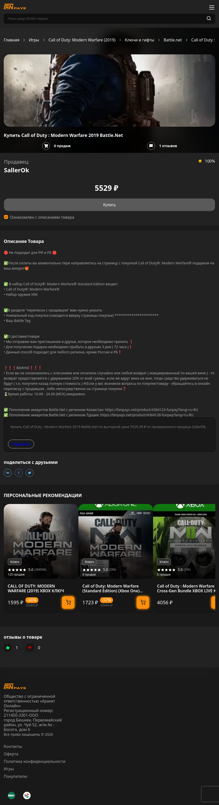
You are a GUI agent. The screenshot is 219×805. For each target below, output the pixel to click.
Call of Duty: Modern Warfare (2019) (82, 40)
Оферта (11, 754)
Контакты (13, 746)
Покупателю (15, 776)
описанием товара (56, 217)
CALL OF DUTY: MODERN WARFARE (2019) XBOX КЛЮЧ (36, 588)
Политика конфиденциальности (34, 761)
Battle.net (173, 40)
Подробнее (21, 444)
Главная (11, 40)
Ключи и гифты (139, 40)
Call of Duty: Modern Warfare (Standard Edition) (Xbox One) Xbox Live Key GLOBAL (111, 588)
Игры (34, 40)
